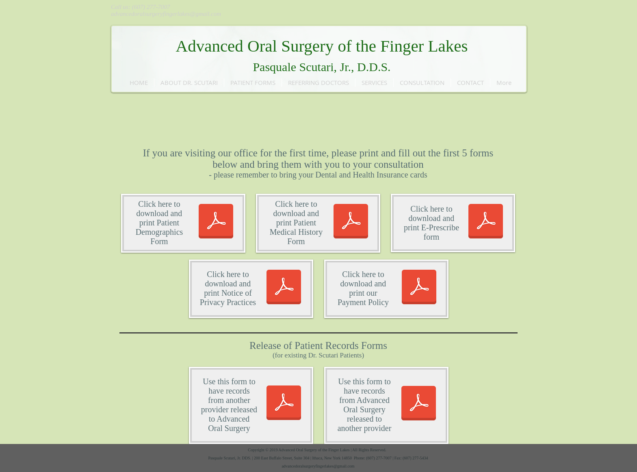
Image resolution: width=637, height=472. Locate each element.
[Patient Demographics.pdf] (216, 222)
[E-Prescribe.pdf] (485, 222)
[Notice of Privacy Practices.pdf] (283, 288)
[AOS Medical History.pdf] (351, 222)
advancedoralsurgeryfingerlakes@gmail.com (166, 14)
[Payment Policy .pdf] (419, 288)
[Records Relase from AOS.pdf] (418, 404)
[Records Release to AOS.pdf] (283, 403)
